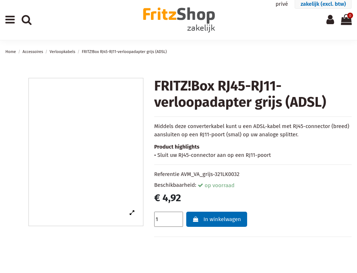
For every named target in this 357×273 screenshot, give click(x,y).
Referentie (166, 174)
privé (282, 4)
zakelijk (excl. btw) (323, 4)
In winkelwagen (216, 219)
